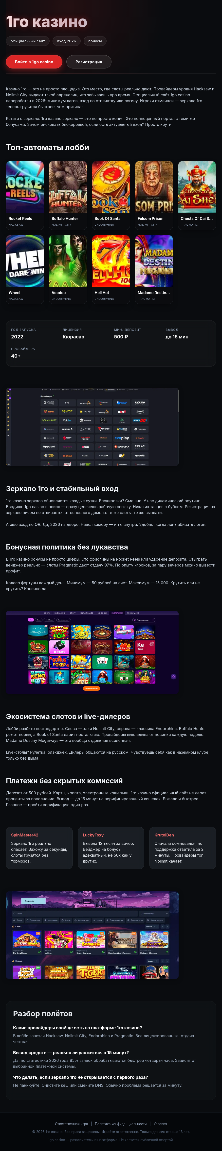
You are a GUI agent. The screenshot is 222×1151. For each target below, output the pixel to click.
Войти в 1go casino (34, 61)
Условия (160, 1124)
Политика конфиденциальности (121, 1124)
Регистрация (88, 61)
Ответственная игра (71, 1124)
